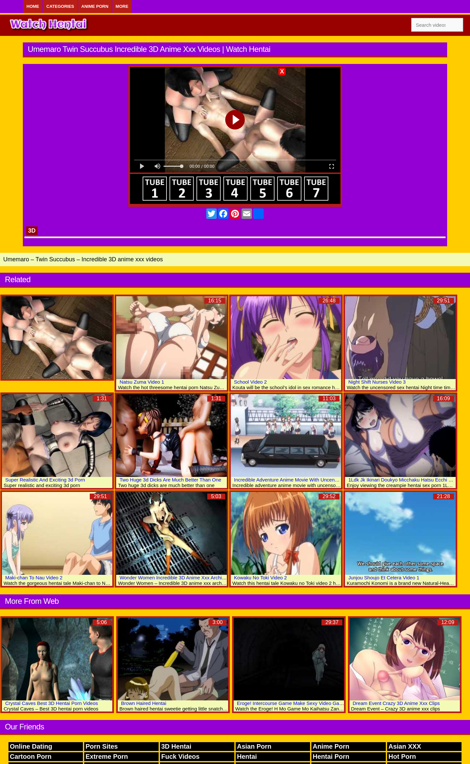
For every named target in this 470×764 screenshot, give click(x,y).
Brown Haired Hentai (143, 703)
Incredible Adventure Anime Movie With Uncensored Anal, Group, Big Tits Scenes (322, 479)
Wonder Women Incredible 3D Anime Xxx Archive (173, 577)
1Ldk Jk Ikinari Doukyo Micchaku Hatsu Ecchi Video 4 (406, 479)
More (122, 6)
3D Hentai (176, 746)
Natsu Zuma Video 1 (141, 382)
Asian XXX (404, 746)
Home (32, 6)
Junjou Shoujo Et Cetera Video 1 (383, 577)
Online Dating (31, 746)
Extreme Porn (107, 756)
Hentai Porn (331, 756)
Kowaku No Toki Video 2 (260, 577)
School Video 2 (250, 382)
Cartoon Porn (31, 756)
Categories (60, 6)
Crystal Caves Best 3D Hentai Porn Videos (51, 703)
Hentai (247, 756)
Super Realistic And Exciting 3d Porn (45, 479)
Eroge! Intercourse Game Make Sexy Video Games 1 (294, 703)
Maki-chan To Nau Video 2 (33, 577)
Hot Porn (402, 756)
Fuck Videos (180, 756)
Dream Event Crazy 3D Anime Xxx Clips (396, 703)
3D (32, 230)
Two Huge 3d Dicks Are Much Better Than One (170, 479)
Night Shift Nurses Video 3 (377, 382)
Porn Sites (102, 746)
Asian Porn (254, 746)
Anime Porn (94, 6)
